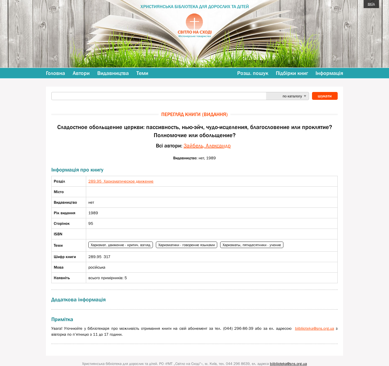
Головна (55, 73)
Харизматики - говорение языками (186, 245)
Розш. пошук (252, 73)
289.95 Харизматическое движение (120, 181)
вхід (371, 3)
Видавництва (113, 73)
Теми (142, 73)
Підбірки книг (292, 73)
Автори (81, 73)
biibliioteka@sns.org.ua (314, 328)
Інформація (329, 73)
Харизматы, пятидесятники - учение (252, 245)
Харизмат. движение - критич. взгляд (120, 245)
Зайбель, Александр (207, 146)
